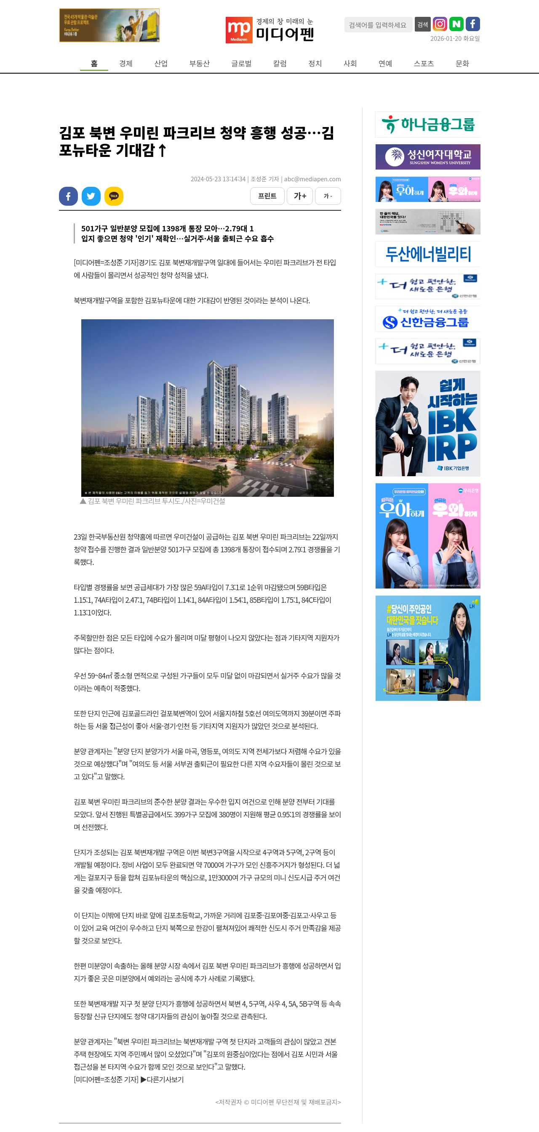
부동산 (199, 63)
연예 (385, 63)
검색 (422, 24)
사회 (350, 63)
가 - (328, 196)
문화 (462, 63)
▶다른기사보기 (162, 1079)
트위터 (91, 196)
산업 (161, 63)
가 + (300, 195)
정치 (315, 63)
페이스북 (68, 196)
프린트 (267, 196)
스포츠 (424, 63)
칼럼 (280, 63)
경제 (126, 63)
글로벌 (241, 63)
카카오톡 (113, 196)
